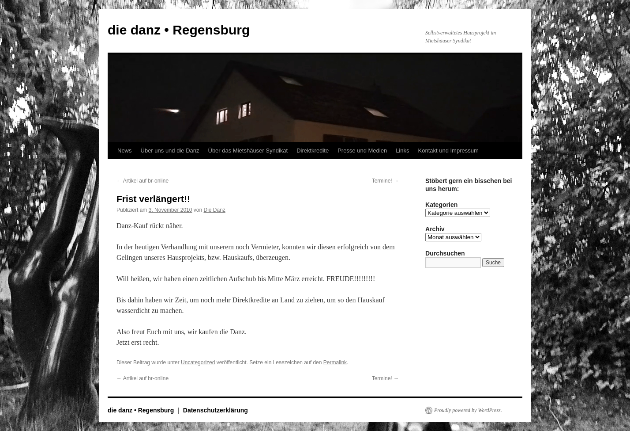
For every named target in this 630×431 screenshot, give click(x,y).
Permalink (335, 362)
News (124, 150)
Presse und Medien (362, 150)
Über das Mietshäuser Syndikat (248, 150)
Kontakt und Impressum (448, 150)
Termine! (385, 181)
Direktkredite (312, 150)
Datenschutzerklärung (215, 410)
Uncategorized (198, 362)
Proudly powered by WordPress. (468, 410)
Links (402, 150)
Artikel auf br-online (142, 181)
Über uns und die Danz (170, 150)
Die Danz (214, 210)
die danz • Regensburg (179, 30)
